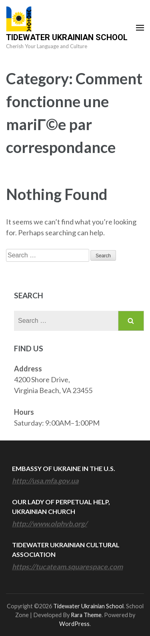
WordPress (74, 623)
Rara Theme (86, 615)
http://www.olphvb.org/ (49, 523)
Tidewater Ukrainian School (67, 37)
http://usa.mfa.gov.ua (45, 480)
